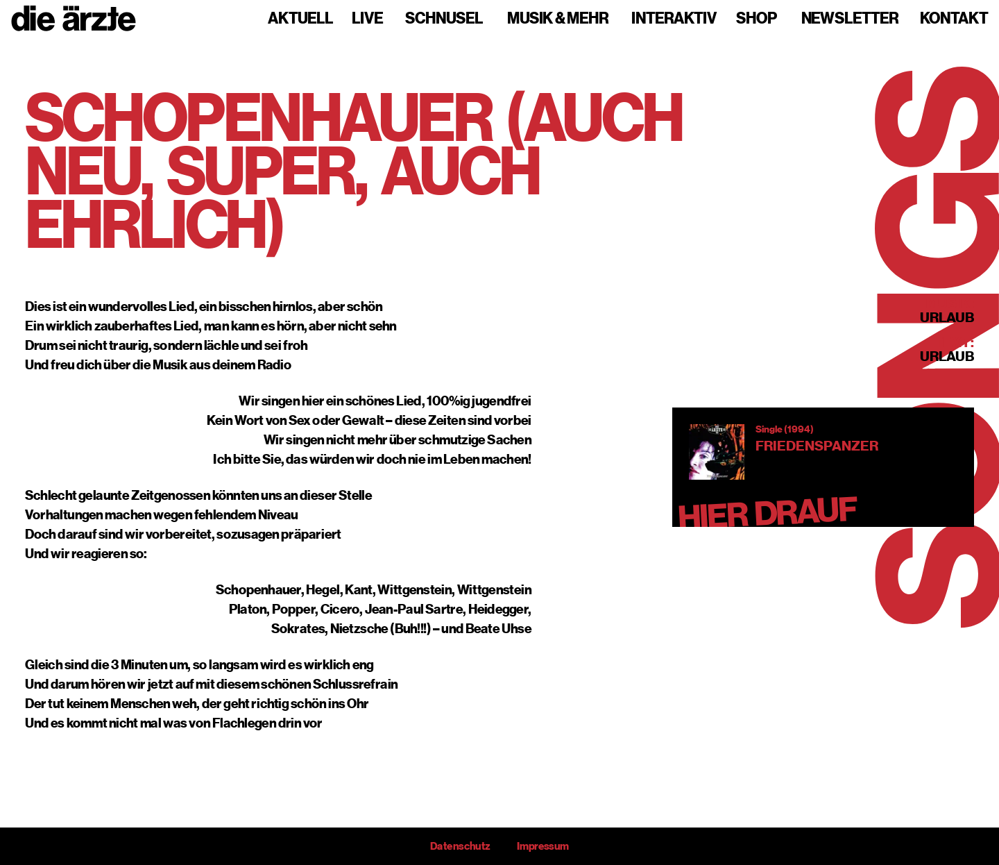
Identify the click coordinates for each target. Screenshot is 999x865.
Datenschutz (460, 846)
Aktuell (300, 18)
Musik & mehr (557, 18)
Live (367, 18)
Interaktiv (674, 18)
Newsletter (849, 18)
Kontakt (954, 18)
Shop (756, 18)
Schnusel (444, 18)
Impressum (543, 846)
